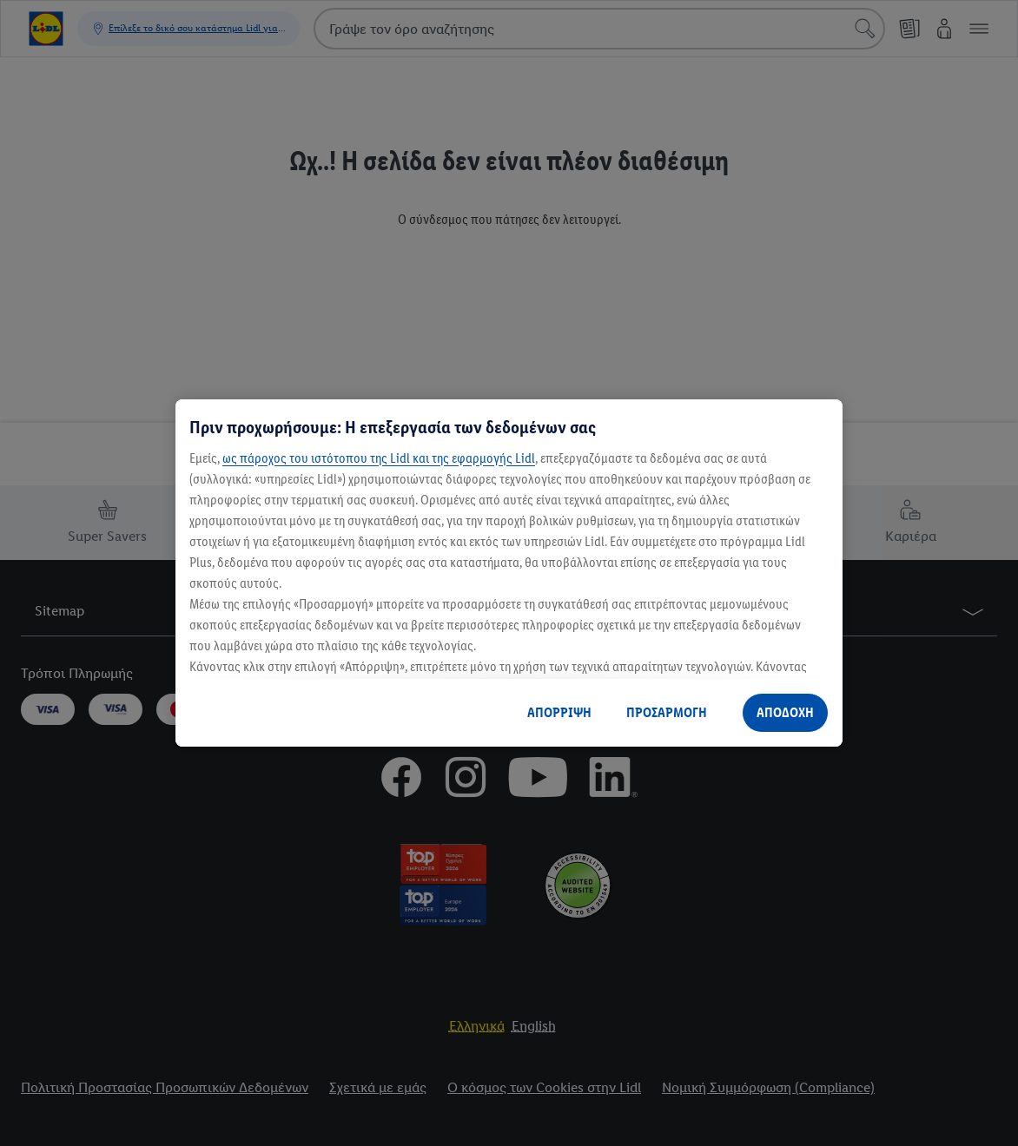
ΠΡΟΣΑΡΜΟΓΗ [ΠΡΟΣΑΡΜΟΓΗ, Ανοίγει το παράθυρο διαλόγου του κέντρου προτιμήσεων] (666, 712)
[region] (509, 573)
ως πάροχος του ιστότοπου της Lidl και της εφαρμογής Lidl (378, 458)
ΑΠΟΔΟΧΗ (785, 712)
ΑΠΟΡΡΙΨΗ (559, 712)
